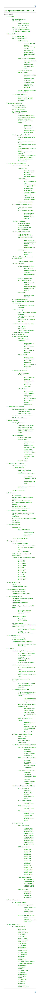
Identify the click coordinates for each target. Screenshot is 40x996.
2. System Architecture (12, 34)
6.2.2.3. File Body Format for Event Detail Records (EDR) (30, 452)
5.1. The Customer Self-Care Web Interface (23, 409)
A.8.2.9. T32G (27, 864)
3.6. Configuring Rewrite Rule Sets (21, 135)
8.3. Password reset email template (21, 500)
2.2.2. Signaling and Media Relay (26, 58)
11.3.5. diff (21, 567)
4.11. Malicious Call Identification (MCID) (22, 324)
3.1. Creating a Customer (18, 105)
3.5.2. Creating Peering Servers (26, 117)
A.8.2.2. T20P (27, 851)
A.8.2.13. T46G (28, 871)
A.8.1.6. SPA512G (29, 837)
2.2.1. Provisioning (23, 40)
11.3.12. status (22, 579)
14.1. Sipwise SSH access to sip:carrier (22, 598)
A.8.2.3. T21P (27, 853)
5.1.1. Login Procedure (24, 411)
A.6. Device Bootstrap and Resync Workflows (24, 744)
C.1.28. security (22, 979)
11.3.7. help (21, 571)
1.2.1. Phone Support (23, 23)
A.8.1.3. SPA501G (29, 831)
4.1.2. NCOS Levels (23, 179)
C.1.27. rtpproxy (22, 977)
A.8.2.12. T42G (28, 869)
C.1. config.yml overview (18, 926)
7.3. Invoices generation (18, 490)
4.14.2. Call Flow (22, 354)
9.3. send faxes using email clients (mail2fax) (24, 518)
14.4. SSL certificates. (18, 604)
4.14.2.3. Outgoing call (30, 364)
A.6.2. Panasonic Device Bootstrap (27, 757)
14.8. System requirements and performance (23, 625)
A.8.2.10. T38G (28, 865)
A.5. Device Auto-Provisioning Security (22, 734)
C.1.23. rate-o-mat (23, 970)
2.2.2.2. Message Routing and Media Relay (29, 66)
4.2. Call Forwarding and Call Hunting (22, 204)
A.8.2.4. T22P (27, 855)
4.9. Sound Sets (16, 303)
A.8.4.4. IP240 (27, 897)
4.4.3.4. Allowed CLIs (29, 247)
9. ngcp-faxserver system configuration (17, 510)
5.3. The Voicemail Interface (19, 417)
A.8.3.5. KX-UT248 (29, 887)
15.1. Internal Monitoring (18, 638)
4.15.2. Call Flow (22, 389)
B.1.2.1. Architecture (29, 918)
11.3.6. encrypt (22, 569)
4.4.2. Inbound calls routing (25, 236)
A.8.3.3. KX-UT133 (29, 883)
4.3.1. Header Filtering (24, 223)
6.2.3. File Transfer (23, 460)
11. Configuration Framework (14, 541)
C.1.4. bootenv (22, 934)
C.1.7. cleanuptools (23, 940)
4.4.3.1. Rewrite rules (29, 240)
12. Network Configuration (13, 582)
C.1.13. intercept (22, 950)
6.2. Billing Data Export (18, 435)
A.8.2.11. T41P (28, 867)
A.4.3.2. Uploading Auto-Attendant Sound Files (29, 714)
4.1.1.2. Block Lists (29, 172)
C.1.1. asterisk (22, 929)
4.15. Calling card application (19, 370)
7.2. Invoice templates (18, 467)
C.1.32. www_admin (23, 986)
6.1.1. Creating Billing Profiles (26, 425)
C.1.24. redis (21, 972)
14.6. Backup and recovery (19, 616)
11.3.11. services (22, 578)
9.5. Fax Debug (16, 522)
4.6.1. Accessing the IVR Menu (26, 266)
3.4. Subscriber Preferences (19, 111)
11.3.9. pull (21, 574)
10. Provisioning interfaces (13, 524)
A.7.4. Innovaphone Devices (25, 811)
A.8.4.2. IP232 (27, 893)
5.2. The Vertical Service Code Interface (22, 416)
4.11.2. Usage (22, 328)
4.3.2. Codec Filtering (23, 225)
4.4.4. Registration (23, 250)
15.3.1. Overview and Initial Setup (27, 644)
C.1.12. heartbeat (22, 949)
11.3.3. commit (22, 563)
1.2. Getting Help (16, 21)
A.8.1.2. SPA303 (28, 830)
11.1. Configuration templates (20, 543)
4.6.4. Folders (21, 292)
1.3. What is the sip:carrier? (19, 27)
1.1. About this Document (18, 19)
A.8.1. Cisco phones (23, 825)
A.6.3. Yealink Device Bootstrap (26, 770)
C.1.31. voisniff (22, 985)
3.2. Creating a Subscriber (19, 107)
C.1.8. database (22, 941)
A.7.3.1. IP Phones (29, 808)
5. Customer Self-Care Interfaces (15, 406)
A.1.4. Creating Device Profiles (26, 662)
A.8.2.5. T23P (27, 856)
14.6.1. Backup (22, 618)
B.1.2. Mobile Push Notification (26, 915)
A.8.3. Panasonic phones (24, 877)
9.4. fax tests (15, 520)
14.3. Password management (20, 602)
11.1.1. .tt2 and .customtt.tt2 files (26, 546)
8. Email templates (11, 493)
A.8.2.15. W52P (28, 874)
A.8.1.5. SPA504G (29, 835)
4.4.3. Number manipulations (25, 237)
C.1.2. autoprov (22, 931)
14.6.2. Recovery (22, 620)
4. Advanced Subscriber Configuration (16, 163)
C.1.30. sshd (21, 983)
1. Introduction (10, 16)
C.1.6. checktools (22, 938)
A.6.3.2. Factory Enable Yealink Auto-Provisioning (30, 778)
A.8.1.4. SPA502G (29, 833)
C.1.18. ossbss (22, 959)
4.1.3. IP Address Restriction (25, 202)
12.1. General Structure (18, 585)
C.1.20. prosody (22, 965)
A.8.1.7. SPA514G (29, 839)
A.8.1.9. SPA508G (29, 842)
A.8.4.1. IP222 (27, 892)
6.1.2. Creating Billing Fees (25, 427)
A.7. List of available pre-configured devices (23, 786)
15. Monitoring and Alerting (13, 635)
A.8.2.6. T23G (27, 858)
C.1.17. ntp (21, 958)
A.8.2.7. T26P (27, 860)
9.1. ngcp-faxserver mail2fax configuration (23, 513)
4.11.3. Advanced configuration (26, 330)
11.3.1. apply (21, 560)
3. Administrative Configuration (14, 103)
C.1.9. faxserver (22, 943)
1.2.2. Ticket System (23, 25)
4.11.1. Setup (21, 326)
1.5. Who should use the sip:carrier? (21, 31)
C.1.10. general (22, 945)
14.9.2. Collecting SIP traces (25, 633)
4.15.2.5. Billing (28, 404)
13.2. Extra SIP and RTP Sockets (21, 593)
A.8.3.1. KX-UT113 (29, 879)
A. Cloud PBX (10, 648)
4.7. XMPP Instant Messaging (20, 299)
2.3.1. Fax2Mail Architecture (25, 97)
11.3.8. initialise (22, 572)
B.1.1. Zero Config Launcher (25, 905)
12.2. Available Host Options (19, 586)
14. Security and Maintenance (14, 596)
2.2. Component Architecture (19, 38)
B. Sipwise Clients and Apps (14, 900)
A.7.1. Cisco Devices (23, 788)
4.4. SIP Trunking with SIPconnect (21, 231)
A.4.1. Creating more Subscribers (26, 692)
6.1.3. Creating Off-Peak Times (26, 429)
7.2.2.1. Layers (28, 476)
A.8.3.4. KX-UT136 (29, 885)
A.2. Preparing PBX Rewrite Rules (21, 665)
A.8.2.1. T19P (27, 849)
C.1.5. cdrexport (22, 936)
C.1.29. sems (21, 981)
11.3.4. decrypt (22, 565)
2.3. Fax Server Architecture (19, 94)
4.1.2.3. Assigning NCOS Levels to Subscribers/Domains (29, 190)
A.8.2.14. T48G (28, 873)
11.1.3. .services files (23, 551)
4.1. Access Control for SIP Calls (20, 166)
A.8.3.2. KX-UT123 (29, 881)
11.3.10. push (21, 576)
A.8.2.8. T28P (27, 862)
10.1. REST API (16, 527)
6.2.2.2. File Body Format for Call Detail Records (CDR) (29, 447)
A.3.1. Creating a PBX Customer (26, 683)
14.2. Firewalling (16, 600)
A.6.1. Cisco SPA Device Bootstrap (27, 747)
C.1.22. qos (21, 968)
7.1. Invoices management (19, 465)
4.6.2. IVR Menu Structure (25, 278)
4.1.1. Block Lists (22, 168)
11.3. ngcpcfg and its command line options (23, 557)
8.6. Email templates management (21, 508)
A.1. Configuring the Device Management (23, 651)
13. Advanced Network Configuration (16, 589)
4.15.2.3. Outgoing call (30, 398)
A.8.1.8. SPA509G (29, 840)
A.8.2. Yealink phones (23, 847)
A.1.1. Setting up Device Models (26, 653)
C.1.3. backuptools (23, 932)
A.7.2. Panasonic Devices (24, 800)
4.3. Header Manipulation (18, 221)
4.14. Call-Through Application (20, 336)
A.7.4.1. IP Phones (29, 813)
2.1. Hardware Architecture (19, 36)
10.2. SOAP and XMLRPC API (20, 538)
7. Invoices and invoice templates (15, 463)
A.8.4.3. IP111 (27, 895)
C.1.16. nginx (21, 956)
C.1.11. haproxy (22, 947)
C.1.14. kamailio (22, 952)
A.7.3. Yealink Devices (24, 805)
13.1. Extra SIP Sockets (18, 591)
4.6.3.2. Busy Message (30, 286)
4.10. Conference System (19, 310)
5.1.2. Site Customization (24, 413)
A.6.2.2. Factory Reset (30, 764)
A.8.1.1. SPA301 (28, 828)
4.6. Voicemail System (18, 263)
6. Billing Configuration (12, 420)
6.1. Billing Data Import (18, 423)
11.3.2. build (21, 562)
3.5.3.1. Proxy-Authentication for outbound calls (28, 127)
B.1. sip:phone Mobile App (19, 902)
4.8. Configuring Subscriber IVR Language (23, 301)
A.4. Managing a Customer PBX (20, 689)
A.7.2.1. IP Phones (29, 803)
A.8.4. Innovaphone (23, 889)
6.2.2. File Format (22, 439)
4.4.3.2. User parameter (30, 242)
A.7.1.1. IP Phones (29, 791)
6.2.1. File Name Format (24, 437)
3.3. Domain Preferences (18, 109)
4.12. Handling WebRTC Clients (20, 332)
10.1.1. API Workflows (24, 529)
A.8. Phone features (17, 823)
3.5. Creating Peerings (18, 113)
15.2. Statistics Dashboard (19, 639)
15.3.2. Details (22, 646)
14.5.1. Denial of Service (24, 610)
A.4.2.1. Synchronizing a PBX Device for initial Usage (30, 700)
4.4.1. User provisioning (24, 234)
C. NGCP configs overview (13, 924)
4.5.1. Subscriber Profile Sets (25, 261)
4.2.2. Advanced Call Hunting (25, 210)
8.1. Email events (16, 495)
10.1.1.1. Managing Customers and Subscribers (29, 534)
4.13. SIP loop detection (18, 334)
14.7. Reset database (17, 623)
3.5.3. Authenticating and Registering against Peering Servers (25, 120)
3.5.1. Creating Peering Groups (26, 115)
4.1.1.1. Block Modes (29, 171)
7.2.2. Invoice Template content (26, 473)
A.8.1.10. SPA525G (29, 844)
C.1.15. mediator (22, 954)
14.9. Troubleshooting (18, 626)
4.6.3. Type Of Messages (24, 280)
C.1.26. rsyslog (22, 976)
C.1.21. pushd (22, 967)
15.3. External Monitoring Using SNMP (22, 641)
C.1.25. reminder (22, 974)
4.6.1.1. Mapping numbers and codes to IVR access (30, 270)
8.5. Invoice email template (19, 506)
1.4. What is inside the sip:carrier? (21, 29)
